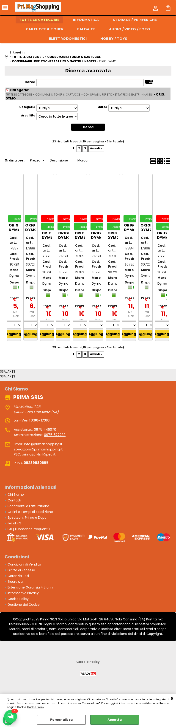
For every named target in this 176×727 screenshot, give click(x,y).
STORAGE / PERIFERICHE (135, 20)
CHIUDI (172, 698)
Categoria (27, 107)
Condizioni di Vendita (24, 564)
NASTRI (148, 94)
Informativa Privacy (23, 593)
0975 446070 (45, 429)
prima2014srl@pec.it (39, 454)
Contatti (14, 500)
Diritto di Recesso (21, 570)
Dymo (14, 275)
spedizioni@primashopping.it (38, 449)
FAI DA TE (86, 29)
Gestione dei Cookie (24, 604)
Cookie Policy (35, 707)
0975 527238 (55, 434)
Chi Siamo (16, 494)
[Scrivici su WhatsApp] (10, 716)
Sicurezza (15, 581)
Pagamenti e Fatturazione (28, 506)
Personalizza (61, 719)
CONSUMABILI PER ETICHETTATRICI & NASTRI (111, 94)
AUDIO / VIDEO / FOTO (129, 29)
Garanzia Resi (18, 576)
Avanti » (96, 148)
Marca (102, 107)
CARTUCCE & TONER (45, 29)
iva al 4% (15, 523)
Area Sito (28, 115)
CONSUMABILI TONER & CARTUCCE (57, 94)
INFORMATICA (86, 20)
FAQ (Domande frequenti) (29, 529)
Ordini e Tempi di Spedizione (30, 511)
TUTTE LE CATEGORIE (39, 20)
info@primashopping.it (43, 443)
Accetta (114, 719)
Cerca (30, 82)
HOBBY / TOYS (113, 39)
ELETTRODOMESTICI (68, 39)
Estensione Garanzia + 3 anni (30, 587)
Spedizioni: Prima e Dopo (27, 517)
